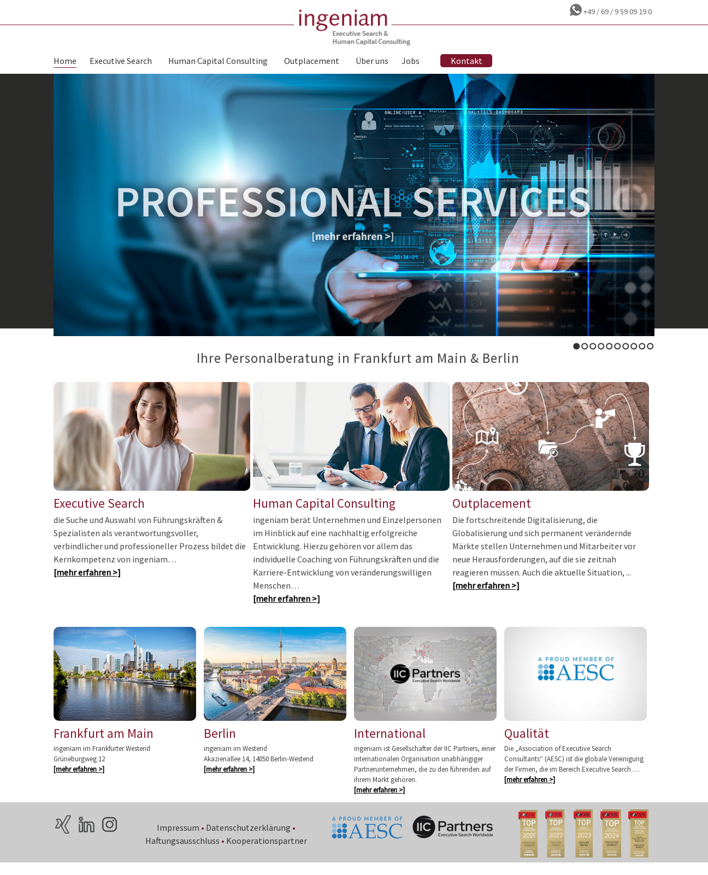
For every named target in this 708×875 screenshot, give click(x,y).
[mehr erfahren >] (87, 580)
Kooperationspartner (267, 850)
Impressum (178, 837)
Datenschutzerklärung (248, 837)
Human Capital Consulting (218, 61)
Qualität (526, 743)
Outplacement (311, 61)
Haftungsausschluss (183, 850)
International (390, 743)
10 (650, 346)
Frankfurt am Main (104, 743)
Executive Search (121, 61)
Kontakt (466, 61)
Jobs (411, 61)
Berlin (220, 743)
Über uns (372, 61)
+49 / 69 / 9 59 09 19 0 (617, 11)
